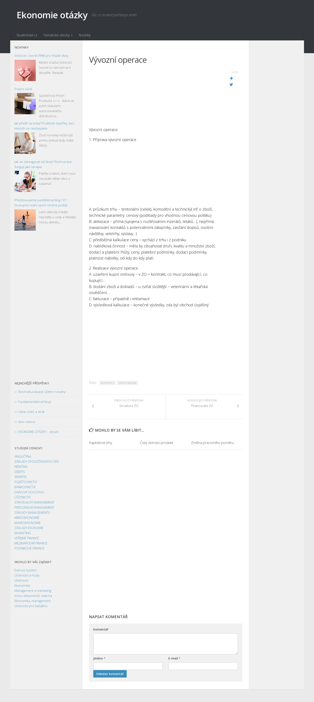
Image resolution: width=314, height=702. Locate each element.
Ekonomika (22, 585)
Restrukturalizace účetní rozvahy (41, 392)
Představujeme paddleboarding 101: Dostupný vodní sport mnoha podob (41, 202)
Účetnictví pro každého (30, 606)
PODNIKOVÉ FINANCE (29, 548)
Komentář (100, 629)
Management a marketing (32, 590)
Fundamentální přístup (34, 402)
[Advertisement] (155, 97)
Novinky (84, 35)
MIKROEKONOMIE (26, 517)
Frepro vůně (23, 89)
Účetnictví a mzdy (26, 575)
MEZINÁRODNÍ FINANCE (30, 543)
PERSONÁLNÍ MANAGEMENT (34, 507)
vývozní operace (127, 383)
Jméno (99, 658)
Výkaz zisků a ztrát (31, 412)
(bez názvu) (26, 421)
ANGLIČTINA (22, 456)
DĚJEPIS (19, 471)
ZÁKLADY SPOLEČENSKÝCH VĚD (36, 461)
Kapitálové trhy (100, 442)
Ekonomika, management (32, 601)
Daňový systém (25, 570)
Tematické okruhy (56, 35)
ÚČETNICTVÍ (22, 497)
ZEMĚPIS (20, 477)
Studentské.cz (26, 35)
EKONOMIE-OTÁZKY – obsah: (38, 431)
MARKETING (22, 533)
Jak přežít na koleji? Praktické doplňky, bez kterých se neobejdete (44, 125)
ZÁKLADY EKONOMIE (28, 528)
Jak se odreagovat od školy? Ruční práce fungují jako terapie (43, 164)
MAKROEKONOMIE (27, 523)
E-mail (174, 658)
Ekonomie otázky (52, 15)
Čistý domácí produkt (156, 442)
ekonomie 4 (107, 383)
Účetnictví (21, 580)
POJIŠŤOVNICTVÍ (25, 482)
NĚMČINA (20, 466)
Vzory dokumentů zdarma (33, 596)
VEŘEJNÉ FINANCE (26, 538)
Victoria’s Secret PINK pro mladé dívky (41, 55)
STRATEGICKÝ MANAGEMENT (34, 502)
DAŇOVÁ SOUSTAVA (29, 492)
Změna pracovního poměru (212, 442)
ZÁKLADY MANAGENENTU (32, 512)
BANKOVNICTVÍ (24, 487)
